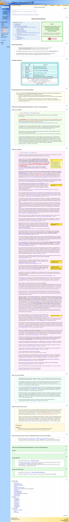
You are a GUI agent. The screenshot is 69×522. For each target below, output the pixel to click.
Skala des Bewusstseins (18, 493)
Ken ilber (16, 507)
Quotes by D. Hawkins (20, 29)
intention (52, 194)
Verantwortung (25, 140)
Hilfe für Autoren (5, 18)
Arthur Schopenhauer (33, 389)
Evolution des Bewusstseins (19, 487)
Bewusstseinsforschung (18, 485)
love (59, 154)
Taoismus (38, 79)
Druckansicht (65, 5)
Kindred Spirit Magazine (48, 128)
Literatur (18, 36)
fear (39, 161)
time (23, 172)
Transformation (17, 506)
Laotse (32, 78)
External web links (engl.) (21, 38)
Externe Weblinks (19, 37)
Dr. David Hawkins (46, 33)
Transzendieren (17, 495)
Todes (48, 29)
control (46, 278)
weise (46, 68)
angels (28, 225)
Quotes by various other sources (22, 31)
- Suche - (5, 5)
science (23, 419)
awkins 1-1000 (4, 28)
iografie (3, 24)
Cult (55, 38)
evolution (25, 173)
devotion (20, 155)
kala (5, 32)
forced (39, 193)
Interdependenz (17, 502)
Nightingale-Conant (43, 320)
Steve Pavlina (26, 474)
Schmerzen (47, 136)
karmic (50, 348)
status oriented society (38, 315)
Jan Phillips (34, 379)
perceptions (53, 409)
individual (23, 278)
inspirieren (56, 378)
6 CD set (37, 439)
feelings (34, 208)
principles (52, 180)
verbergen (21, 22)
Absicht (25, 121)
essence (33, 262)
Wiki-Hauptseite (5, 16)
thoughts (51, 418)
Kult (53, 38)
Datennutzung (65, 521)
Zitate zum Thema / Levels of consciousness (25, 27)
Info (67, 518)
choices (55, 440)
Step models (16, 512)
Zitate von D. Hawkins (20, 28)
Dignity (15, 511)
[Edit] (66, 17)
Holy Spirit (42, 224)
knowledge (36, 418)
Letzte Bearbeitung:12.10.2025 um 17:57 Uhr (15, 518)
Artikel (45, 5)
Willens (55, 51)
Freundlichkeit (16, 499)
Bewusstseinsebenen (18, 484)
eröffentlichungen (4, 34)
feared (49, 303)
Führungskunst (17, 500)
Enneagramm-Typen (30, 463)
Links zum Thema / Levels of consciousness (25, 34)
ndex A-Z (3, 25)
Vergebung (50, 142)
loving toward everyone (37, 302)
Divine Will (32, 192)
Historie (58, 5)
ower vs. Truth (4, 31)
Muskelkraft (45, 70)
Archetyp (20, 137)
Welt (46, 53)
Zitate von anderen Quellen (21, 30)
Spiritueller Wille (17, 494)
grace (23, 225)
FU (19, 122)
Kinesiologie (16, 489)
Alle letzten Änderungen (16, 5)
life (46, 304)
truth (27, 183)
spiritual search (49, 192)
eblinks (3, 35)
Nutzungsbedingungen (64, 520)
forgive (25, 202)
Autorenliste (3, 40)
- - (5, 14)
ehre (2, 30)
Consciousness (27, 472)
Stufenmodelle (17, 505)
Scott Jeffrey (34, 413)
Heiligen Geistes (36, 131)
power (43, 226)
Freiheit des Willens (33, 387)
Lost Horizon (57, 165)
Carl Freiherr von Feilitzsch (29, 396)
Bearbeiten (52, 5)
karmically (50, 336)
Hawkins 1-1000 (17, 488)
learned (47, 174)
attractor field (25, 351)
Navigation (5, 17)
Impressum (66, 519)
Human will (21, 368)
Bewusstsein (28, 460)
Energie (15, 486)
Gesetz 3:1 (16, 501)
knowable (42, 183)
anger (41, 161)
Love (19, 230)
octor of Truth (4, 29)
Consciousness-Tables (18, 509)
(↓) (61, 159)
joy (23, 163)
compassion (39, 306)
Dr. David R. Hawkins (31, 292)
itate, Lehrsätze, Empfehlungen (4, 37)
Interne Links (19, 39)
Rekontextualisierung (18, 491)
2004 (59, 439)
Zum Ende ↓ (65, 8)
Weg (32, 119)
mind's (29, 198)
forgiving (33, 297)
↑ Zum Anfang (65, 515)
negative (31, 208)
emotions (29, 359)
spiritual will (57, 359)
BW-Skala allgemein (18, 492)
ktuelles (3, 23)
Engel (46, 131)
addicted (44, 166)
